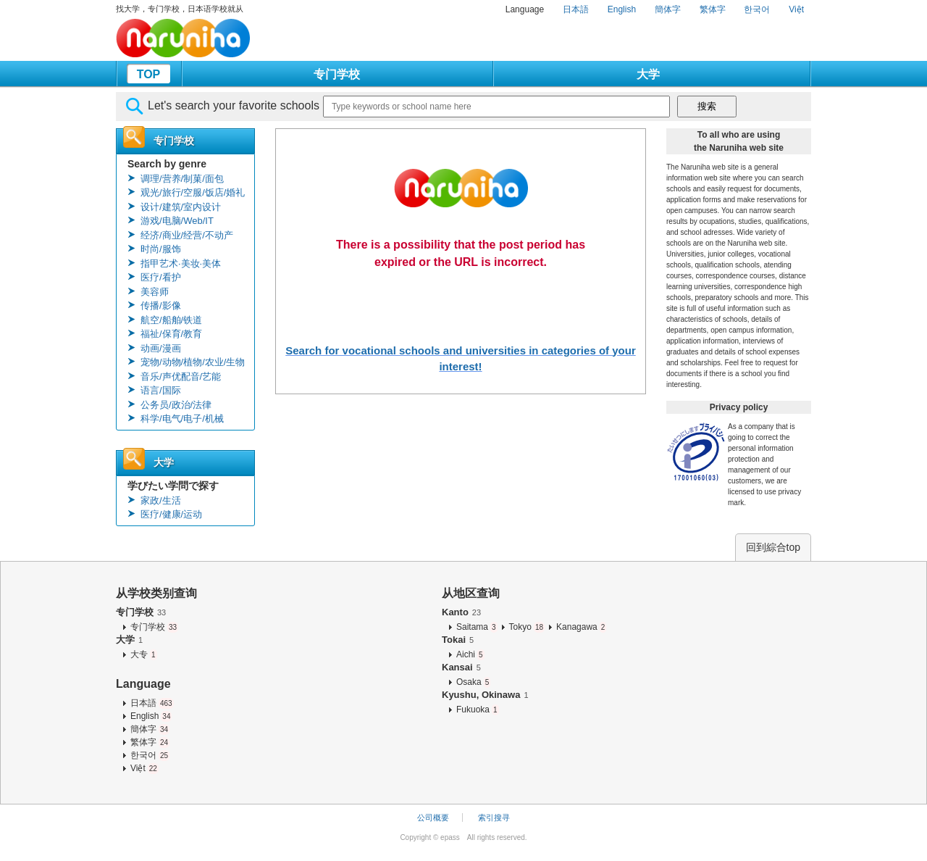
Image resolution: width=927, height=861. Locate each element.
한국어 (757, 9)
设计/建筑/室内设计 (180, 206)
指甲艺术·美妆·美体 (180, 263)
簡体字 (668, 9)
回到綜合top (773, 547)
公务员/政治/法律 (175, 404)
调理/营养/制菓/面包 (182, 178)
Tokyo (527, 627)
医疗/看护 (160, 277)
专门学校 (337, 74)
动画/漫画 (160, 348)
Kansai (461, 667)
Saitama (477, 627)
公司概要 (433, 817)
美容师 (154, 291)
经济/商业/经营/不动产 (186, 235)
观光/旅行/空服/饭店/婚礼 (192, 192)
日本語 (576, 9)
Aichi (470, 654)
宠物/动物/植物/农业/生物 (192, 362)
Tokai (458, 639)
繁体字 (713, 9)
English (622, 9)
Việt (796, 9)
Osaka (473, 682)
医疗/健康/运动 (171, 514)
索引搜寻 (494, 817)
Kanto (461, 612)
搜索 (706, 106)
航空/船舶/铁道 (171, 320)
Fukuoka (477, 709)
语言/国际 (160, 390)
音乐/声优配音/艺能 (180, 376)
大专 (143, 654)
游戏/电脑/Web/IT (177, 220)
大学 (648, 74)
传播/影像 (160, 305)
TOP (149, 74)
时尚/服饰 (160, 249)
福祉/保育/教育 (171, 333)
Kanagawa (581, 627)
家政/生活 (160, 500)
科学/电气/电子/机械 (182, 418)
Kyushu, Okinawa (485, 694)
